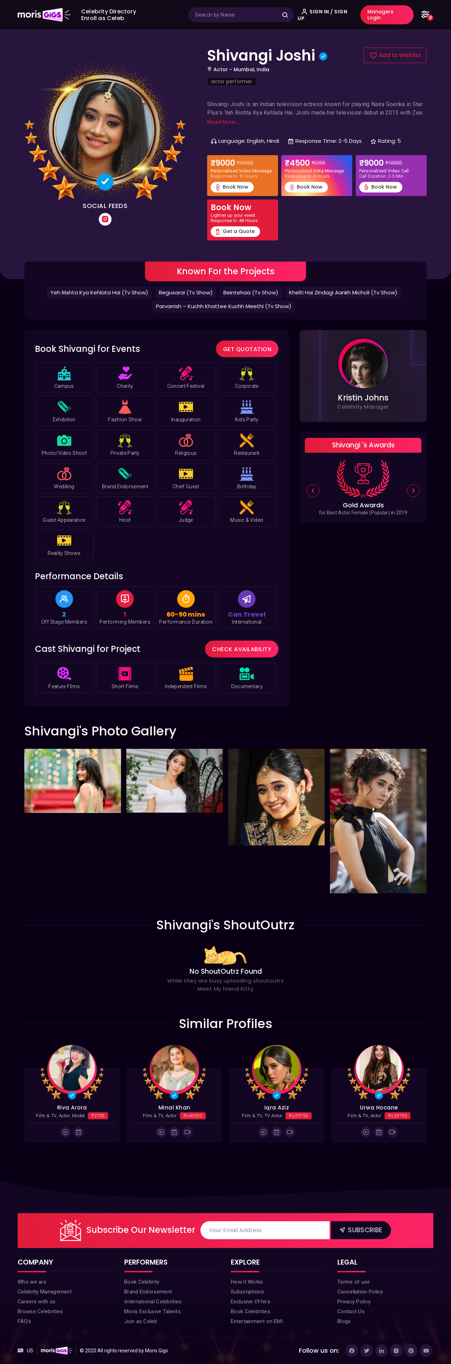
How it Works (247, 1282)
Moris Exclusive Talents (152, 1311)
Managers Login (380, 14)
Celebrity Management (45, 1292)
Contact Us (351, 1311)
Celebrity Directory (108, 11)
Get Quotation (247, 349)
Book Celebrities (250, 1311)
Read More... (223, 122)
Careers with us (37, 1301)
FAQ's (24, 1321)
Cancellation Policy (360, 1292)
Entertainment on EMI (257, 1321)
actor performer (231, 81)
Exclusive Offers (250, 1301)
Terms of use (353, 1282)
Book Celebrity (141, 1282)
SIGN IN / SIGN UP (322, 15)
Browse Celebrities (40, 1311)
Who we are (32, 1282)
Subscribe (360, 1229)
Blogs (344, 1321)
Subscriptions (247, 1292)
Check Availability (241, 649)
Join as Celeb (140, 1321)
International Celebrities (153, 1301)
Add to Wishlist (395, 55)
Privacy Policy (354, 1301)
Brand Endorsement (148, 1292)
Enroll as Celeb (102, 18)
